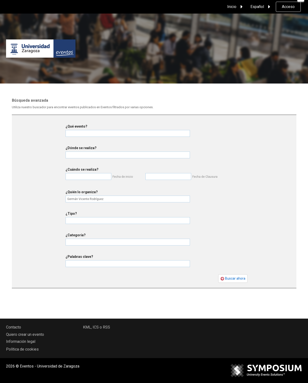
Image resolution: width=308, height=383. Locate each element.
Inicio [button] (235, 7)
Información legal (20, 341)
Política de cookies (22, 349)
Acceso (288, 6)
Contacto (13, 327)
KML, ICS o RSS (96, 327)
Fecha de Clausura (205, 176)
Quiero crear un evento (25, 334)
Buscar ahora (232, 278)
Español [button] (261, 7)
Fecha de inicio (123, 176)
